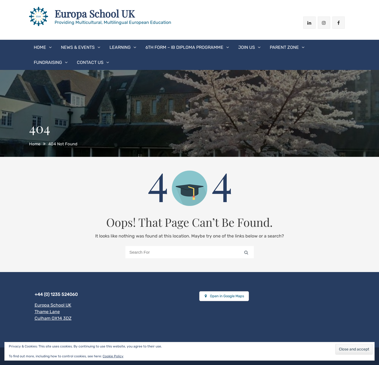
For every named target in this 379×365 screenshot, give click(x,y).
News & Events (78, 47)
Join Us (246, 47)
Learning (120, 47)
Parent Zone (284, 47)
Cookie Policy (113, 356)
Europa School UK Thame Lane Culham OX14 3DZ (53, 311)
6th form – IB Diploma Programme (184, 47)
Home (40, 47)
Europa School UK (95, 13)
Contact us (90, 62)
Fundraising (48, 62)
